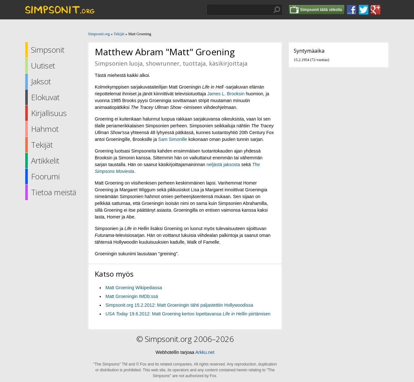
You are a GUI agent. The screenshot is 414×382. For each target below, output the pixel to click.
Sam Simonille (172, 139)
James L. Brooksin (226, 93)
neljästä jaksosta (223, 164)
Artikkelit (45, 160)
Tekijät (42, 144)
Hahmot (45, 128)
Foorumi (45, 176)
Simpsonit (47, 49)
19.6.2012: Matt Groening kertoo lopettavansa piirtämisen (187, 313)
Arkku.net (204, 352)
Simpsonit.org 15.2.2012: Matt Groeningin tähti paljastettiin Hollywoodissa (179, 305)
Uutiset (43, 65)
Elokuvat (45, 97)
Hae (277, 10)
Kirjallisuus (49, 113)
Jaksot (41, 81)
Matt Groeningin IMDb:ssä (131, 296)
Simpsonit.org (99, 34)
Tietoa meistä (53, 192)
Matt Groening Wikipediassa (133, 287)
